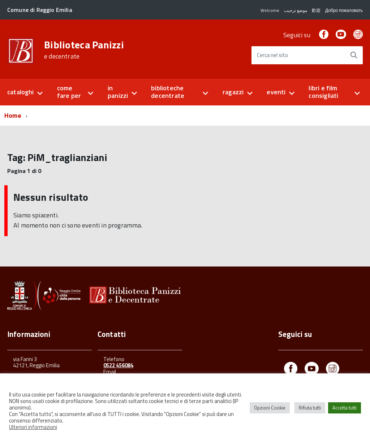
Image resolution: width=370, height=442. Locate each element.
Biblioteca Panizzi (84, 50)
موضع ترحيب (295, 10)
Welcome (270, 10)
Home (12, 115)
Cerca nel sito (272, 55)
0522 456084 (118, 365)
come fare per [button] (69, 91)
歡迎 (316, 10)
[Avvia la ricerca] (354, 55)
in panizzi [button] (118, 91)
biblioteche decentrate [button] (167, 91)
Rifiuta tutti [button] (310, 407)
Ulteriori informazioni (33, 427)
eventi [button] (276, 92)
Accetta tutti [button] (344, 407)
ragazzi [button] (233, 92)
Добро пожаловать (344, 10)
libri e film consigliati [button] (323, 91)
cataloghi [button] (20, 92)
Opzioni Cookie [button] (269, 407)
